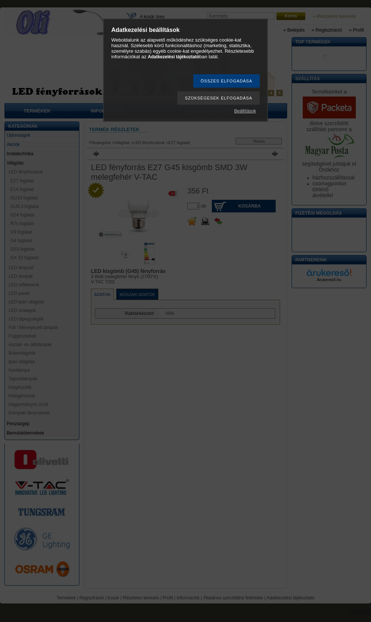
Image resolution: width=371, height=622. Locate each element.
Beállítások (245, 111)
